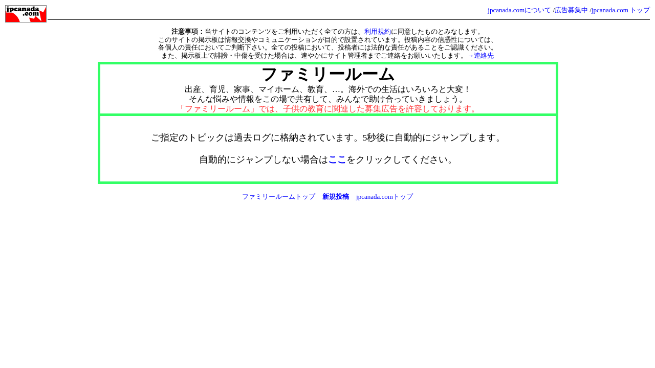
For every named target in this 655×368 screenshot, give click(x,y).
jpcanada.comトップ (384, 196)
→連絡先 (480, 55)
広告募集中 (571, 10)
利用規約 (377, 31)
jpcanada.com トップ (621, 10)
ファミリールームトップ (278, 196)
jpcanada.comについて (519, 10)
